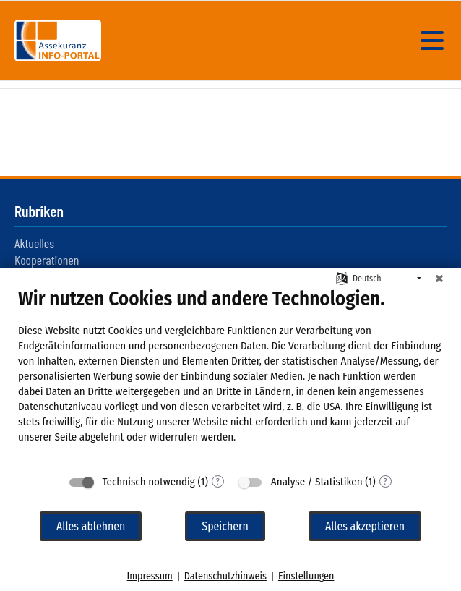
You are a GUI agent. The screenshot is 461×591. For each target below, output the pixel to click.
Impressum (150, 576)
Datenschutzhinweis (225, 576)
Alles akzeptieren (365, 526)
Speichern (225, 526)
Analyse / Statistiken (317, 481)
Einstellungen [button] (306, 576)
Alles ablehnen (90, 526)
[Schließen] (439, 278)
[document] (230, 376)
